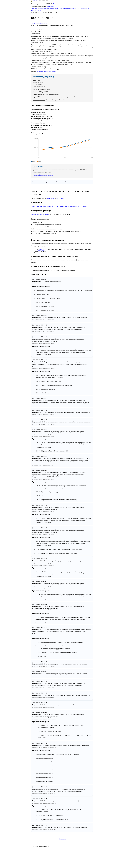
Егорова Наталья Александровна (40, 214)
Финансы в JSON (36, 10)
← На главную (62, 839)
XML (48, 6)
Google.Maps (60, 198)
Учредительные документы (39, 23)
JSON (52, 6)
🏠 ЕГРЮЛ (34, 1)
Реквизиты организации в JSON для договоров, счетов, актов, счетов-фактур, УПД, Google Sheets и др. (61, 8)
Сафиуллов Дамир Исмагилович (46, 71)
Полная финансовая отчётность (43, 175)
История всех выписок (59, 4)
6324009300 (41, 250)
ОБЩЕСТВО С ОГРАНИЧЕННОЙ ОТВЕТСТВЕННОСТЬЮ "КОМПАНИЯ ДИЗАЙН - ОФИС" (59, 206)
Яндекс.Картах (50, 198)
